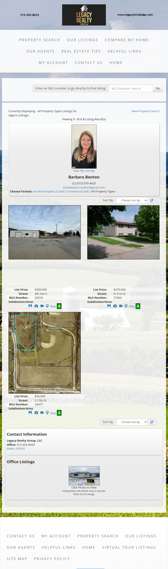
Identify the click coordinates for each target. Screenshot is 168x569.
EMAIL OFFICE (16, 449)
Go (158, 88)
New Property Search (145, 111)
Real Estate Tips (81, 51)
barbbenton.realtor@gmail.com (84, 187)
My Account (53, 62)
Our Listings (82, 40)
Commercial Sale (78, 191)
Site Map (17, 558)
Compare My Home (127, 40)
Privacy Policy (52, 558)
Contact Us (89, 62)
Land (61, 191)
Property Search (39, 40)
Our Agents (40, 51)
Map (50, 306)
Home (115, 62)
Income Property (44, 191)
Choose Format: (21, 191)
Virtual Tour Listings (129, 547)
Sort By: (108, 200)
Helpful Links (125, 51)
